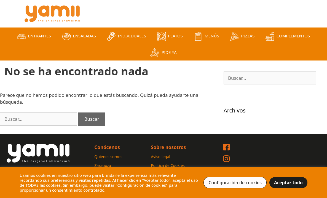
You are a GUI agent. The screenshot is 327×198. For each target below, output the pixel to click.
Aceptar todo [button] (288, 183)
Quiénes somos (108, 156)
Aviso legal (160, 156)
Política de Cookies (168, 165)
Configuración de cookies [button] (235, 183)
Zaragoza (102, 165)
